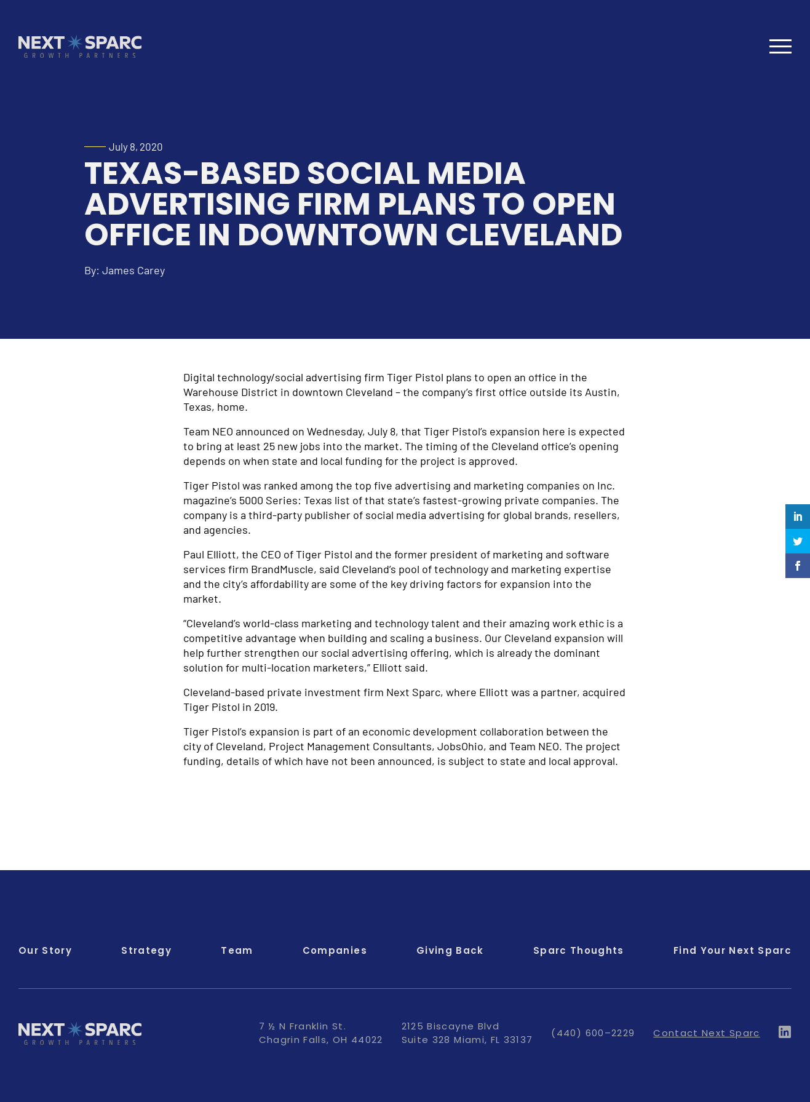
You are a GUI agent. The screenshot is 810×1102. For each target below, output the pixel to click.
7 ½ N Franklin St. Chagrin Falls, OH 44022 (321, 1033)
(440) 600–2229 (593, 1032)
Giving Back (450, 950)
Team (237, 950)
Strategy (146, 950)
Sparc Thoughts (578, 950)
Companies (335, 950)
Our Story (45, 950)
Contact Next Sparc (706, 1032)
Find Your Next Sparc (732, 950)
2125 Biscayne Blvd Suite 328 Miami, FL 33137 (467, 1033)
